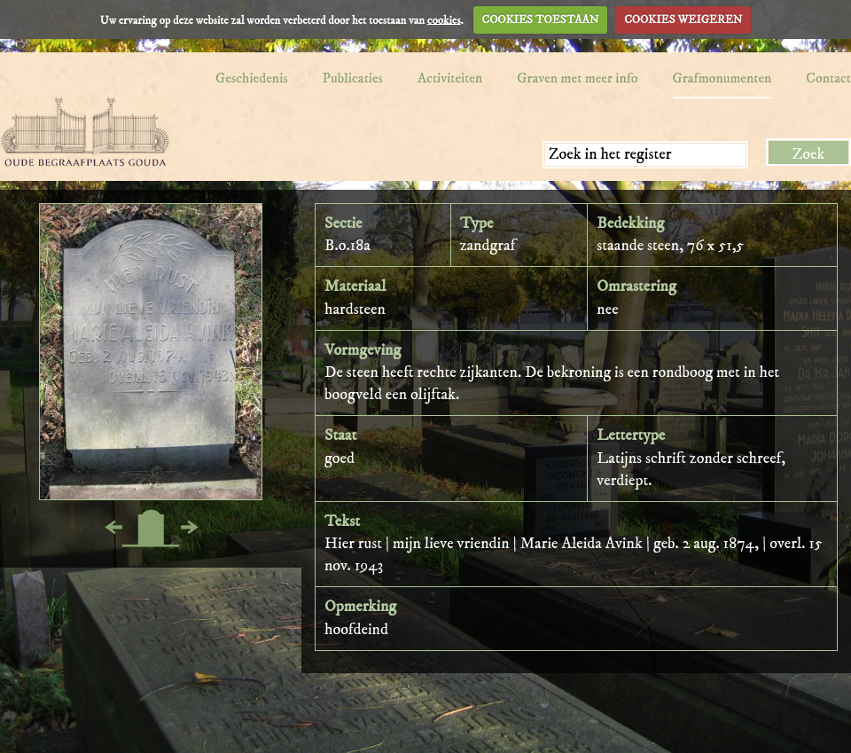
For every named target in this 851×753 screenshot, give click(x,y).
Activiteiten (450, 78)
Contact (828, 78)
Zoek (808, 154)
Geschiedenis (251, 78)
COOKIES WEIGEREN (683, 19)
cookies (444, 19)
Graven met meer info (577, 78)
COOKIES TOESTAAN (540, 19)
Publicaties (353, 78)
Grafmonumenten (722, 78)
